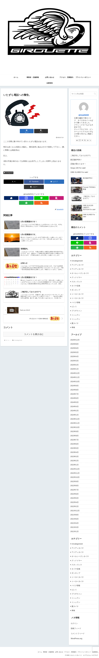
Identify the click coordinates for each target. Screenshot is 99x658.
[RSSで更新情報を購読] (45, 198)
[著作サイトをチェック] (23, 198)
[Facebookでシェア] (34, 181)
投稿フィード (76, 628)
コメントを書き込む (34, 331)
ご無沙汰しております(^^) (80, 155)
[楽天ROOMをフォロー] (36, 198)
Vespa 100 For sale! (78, 168)
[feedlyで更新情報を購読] (40, 198)
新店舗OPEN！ (76, 160)
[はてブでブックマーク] (29, 131)
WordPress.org (76, 638)
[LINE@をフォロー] (32, 198)
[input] (83, 94)
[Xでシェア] (13, 181)
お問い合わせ (56, 652)
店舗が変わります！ (78, 164)
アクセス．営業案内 (68, 652)
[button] (39, 131)
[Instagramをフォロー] (27, 198)
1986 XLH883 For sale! (79, 172)
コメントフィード (78, 633)
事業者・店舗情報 (45, 652)
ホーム (36, 652)
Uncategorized (8, 172)
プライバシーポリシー (83, 652)
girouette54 (84, 115)
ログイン (74, 623)
